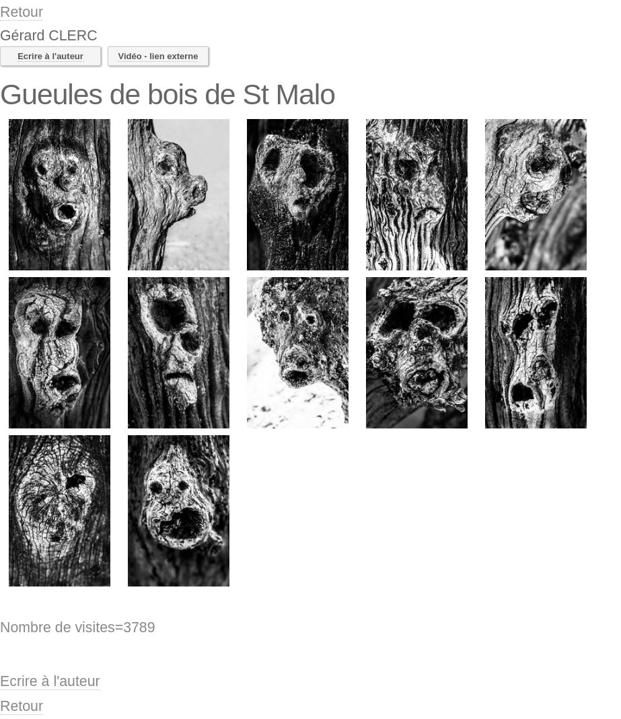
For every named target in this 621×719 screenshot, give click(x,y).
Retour (21, 12)
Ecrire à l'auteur (50, 56)
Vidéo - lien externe (158, 56)
